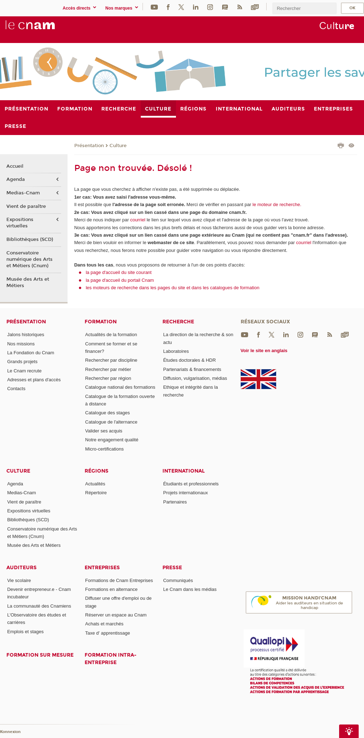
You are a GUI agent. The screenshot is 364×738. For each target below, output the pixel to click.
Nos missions (20, 343)
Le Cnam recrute (24, 370)
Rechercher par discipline (111, 360)
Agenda (15, 179)
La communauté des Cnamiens (39, 606)
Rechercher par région (108, 378)
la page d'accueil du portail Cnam (120, 280)
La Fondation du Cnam (30, 352)
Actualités (95, 483)
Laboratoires (176, 351)
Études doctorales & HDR (189, 360)
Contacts (16, 388)
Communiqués (178, 580)
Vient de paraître (26, 206)
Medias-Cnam (23, 193)
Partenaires (175, 502)
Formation (101, 322)
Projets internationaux (185, 492)
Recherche (178, 322)
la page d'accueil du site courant (118, 272)
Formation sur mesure (40, 655)
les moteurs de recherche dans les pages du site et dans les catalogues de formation (172, 287)
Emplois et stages (25, 631)
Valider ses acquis (104, 430)
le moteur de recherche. (276, 204)
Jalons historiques (25, 334)
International (183, 471)
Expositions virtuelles (19, 223)
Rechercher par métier (108, 369)
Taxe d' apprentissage (107, 633)
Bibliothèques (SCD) (29, 239)
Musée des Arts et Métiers (27, 282)
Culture (118, 146)
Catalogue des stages (107, 412)
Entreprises (102, 568)
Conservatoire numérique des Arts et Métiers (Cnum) (29, 259)
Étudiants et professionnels (191, 483)
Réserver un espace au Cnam (116, 615)
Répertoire (96, 492)
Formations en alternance (111, 589)
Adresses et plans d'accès (34, 379)
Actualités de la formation (111, 334)
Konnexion (10, 731)
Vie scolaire (19, 580)
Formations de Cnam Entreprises (119, 580)
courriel (137, 219)
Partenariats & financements (192, 369)
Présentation (89, 146)
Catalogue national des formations (120, 387)
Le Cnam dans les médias (189, 589)
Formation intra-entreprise (110, 659)
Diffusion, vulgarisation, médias (195, 378)
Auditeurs (21, 568)
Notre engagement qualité (112, 439)
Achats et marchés (104, 623)
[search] (304, 8)
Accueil (14, 166)
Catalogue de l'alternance (111, 422)
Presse (172, 568)
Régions (96, 471)
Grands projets (22, 361)
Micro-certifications (104, 449)
